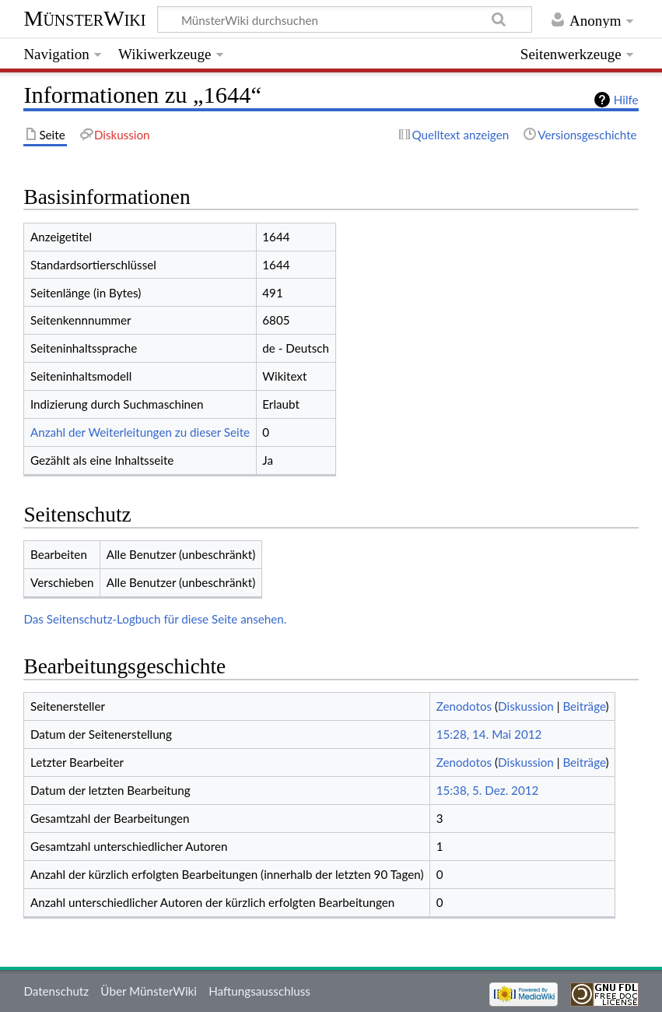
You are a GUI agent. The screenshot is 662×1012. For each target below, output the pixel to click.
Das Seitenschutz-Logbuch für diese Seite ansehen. (154, 619)
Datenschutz (56, 991)
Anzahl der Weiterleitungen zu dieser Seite (140, 432)
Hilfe (626, 100)
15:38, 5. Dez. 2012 (487, 790)
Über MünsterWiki (148, 991)
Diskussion (526, 706)
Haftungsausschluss (259, 991)
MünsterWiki (84, 18)
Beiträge (583, 706)
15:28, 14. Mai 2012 (489, 734)
